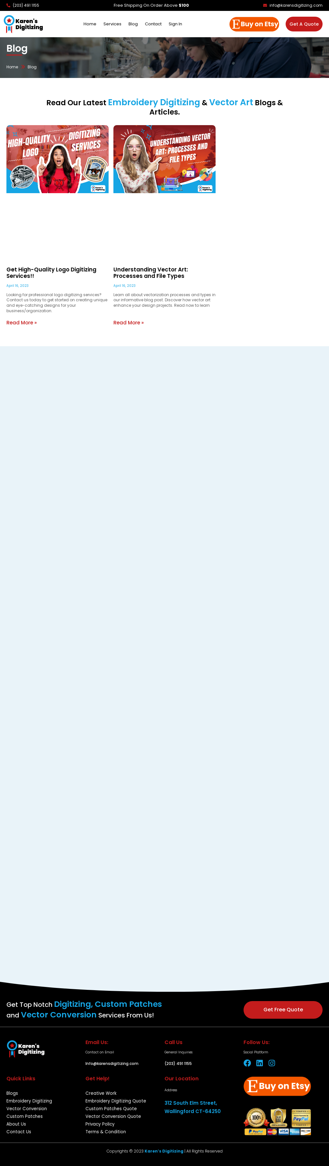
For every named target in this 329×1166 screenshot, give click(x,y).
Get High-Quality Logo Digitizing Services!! (47, 273)
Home (90, 24)
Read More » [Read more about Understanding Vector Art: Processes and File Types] (127, 322)
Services (112, 24)
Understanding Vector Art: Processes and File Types (161, 273)
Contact (153, 24)
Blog (133, 24)
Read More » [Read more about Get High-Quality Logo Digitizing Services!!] (20, 322)
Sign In (175, 24)
